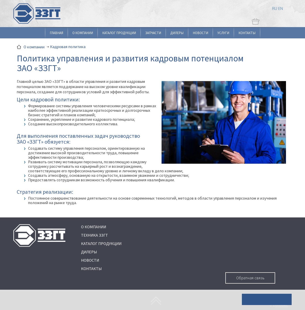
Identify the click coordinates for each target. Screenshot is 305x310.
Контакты (246, 33)
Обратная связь (250, 277)
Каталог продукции (119, 33)
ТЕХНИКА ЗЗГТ (94, 235)
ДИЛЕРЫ (89, 251)
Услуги (223, 33)
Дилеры (176, 33)
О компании (82, 33)
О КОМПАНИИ (93, 226)
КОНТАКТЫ (91, 268)
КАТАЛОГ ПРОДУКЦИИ (101, 243)
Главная (56, 33)
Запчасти (153, 33)
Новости (200, 33)
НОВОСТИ (90, 260)
